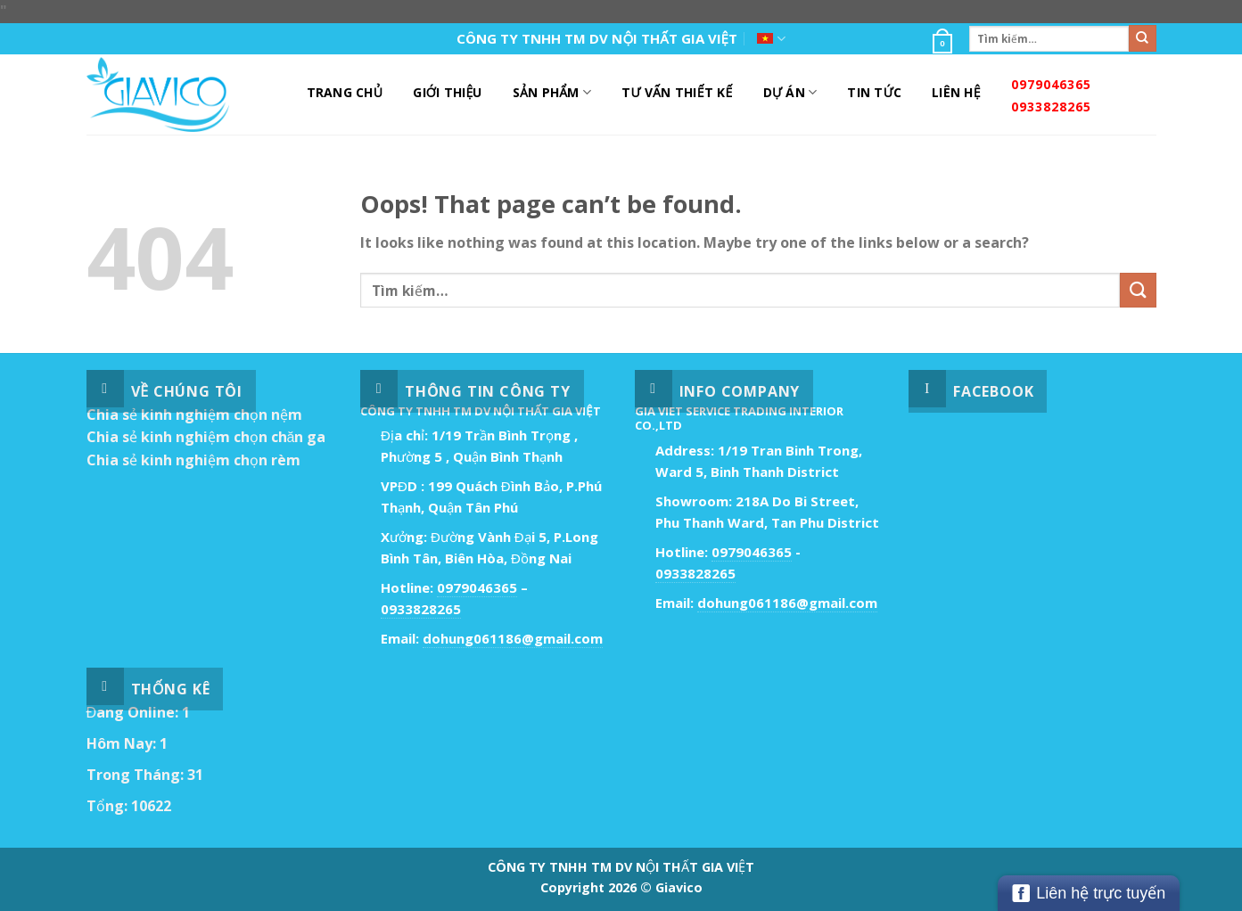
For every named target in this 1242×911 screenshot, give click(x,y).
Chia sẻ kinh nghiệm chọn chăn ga (206, 437)
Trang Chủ (345, 92)
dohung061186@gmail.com (513, 638)
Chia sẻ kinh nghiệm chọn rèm (193, 460)
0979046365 (1051, 84)
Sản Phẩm (552, 93)
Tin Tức (874, 92)
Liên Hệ (956, 92)
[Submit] (1142, 38)
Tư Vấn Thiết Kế (676, 92)
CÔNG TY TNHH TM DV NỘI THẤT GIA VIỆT (596, 38)
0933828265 (1051, 106)
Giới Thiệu (447, 92)
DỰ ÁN (790, 93)
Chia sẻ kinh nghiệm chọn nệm (194, 414)
